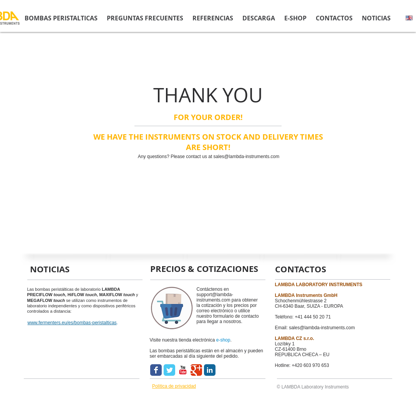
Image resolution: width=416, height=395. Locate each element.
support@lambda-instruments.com (215, 297)
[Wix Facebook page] (156, 370)
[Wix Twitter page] (169, 370)
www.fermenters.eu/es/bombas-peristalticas (72, 322)
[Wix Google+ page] (196, 370)
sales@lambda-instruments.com (247, 156)
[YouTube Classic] (183, 370)
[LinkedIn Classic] (209, 370)
